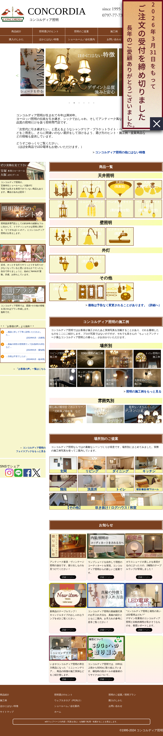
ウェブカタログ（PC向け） (68, 700)
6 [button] (93, 103)
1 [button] (69, 103)
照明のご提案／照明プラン (122, 694)
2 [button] (74, 103)
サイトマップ (7, 711)
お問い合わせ (114, 39)
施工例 (114, 31)
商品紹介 (16, 31)
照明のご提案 (81, 31)
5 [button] (88, 103)
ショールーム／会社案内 (81, 39)
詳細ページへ (68, 577)
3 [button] (79, 103)
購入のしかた (16, 39)
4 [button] (84, 103)
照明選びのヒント (49, 31)
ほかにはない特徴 (49, 39)
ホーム (57, 711)
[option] (81, 72)
